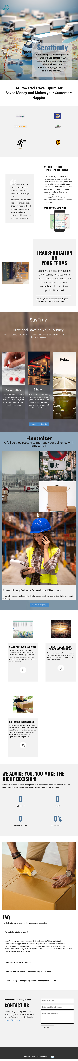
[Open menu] (74, 6)
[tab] (39, 932)
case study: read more (56, 208)
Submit (47, 1027)
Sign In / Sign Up (39, 605)
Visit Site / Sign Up (39, 424)
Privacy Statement (12, 1020)
